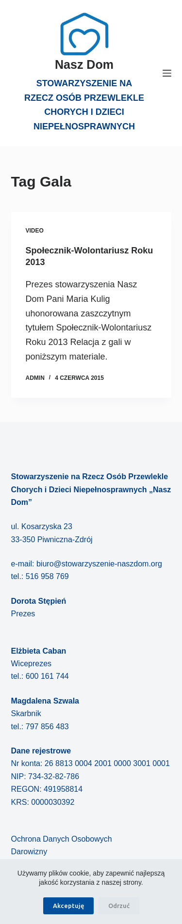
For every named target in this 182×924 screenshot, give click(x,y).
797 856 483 (47, 726)
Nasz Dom (84, 64)
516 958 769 (47, 576)
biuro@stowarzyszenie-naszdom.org (99, 564)
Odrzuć (119, 905)
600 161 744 (47, 676)
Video (35, 230)
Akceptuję (68, 905)
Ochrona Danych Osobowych (61, 839)
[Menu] (167, 73)
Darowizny (29, 851)
